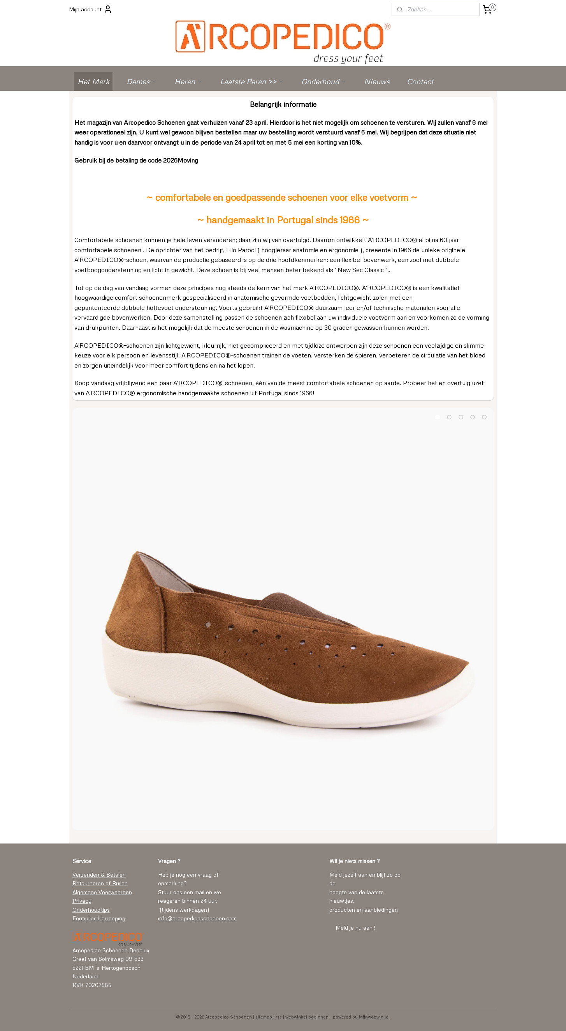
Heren (188, 81)
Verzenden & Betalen (99, 874)
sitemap (263, 1016)
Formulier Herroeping (98, 918)
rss (279, 1016)
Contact (420, 81)
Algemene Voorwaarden (102, 892)
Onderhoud (324, 81)
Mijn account (90, 9)
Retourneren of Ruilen (100, 883)
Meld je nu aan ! (355, 927)
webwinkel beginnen (307, 1016)
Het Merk (93, 81)
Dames (142, 81)
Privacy (81, 900)
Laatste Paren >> (252, 81)
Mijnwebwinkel (374, 1016)
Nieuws (377, 81)
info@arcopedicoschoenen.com (197, 918)
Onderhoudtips (91, 909)
